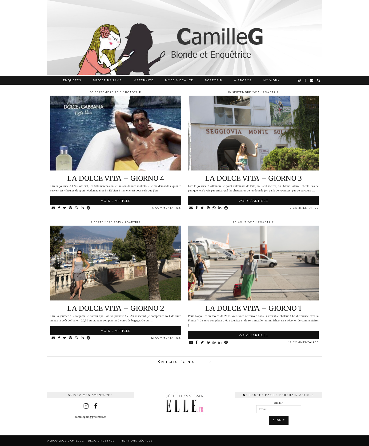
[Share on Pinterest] (71, 208)
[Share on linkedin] (82, 208)
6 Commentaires (166, 207)
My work (271, 80)
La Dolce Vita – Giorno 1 (253, 308)
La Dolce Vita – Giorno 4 (115, 178)
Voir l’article (116, 201)
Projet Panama (107, 80)
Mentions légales (136, 440)
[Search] (319, 80)
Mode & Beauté (179, 80)
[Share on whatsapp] (77, 208)
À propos (243, 80)
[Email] (312, 80)
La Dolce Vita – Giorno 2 (115, 308)
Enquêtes (72, 80)
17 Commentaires (304, 342)
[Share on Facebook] (59, 208)
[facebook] (305, 80)
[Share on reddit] (88, 208)
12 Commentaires (166, 337)
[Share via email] (53, 208)
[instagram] (299, 80)
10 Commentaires (304, 207)
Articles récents (176, 362)
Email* (278, 407)
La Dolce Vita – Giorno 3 (253, 178)
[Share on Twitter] (65, 208)
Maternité (143, 80)
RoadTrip (213, 80)
